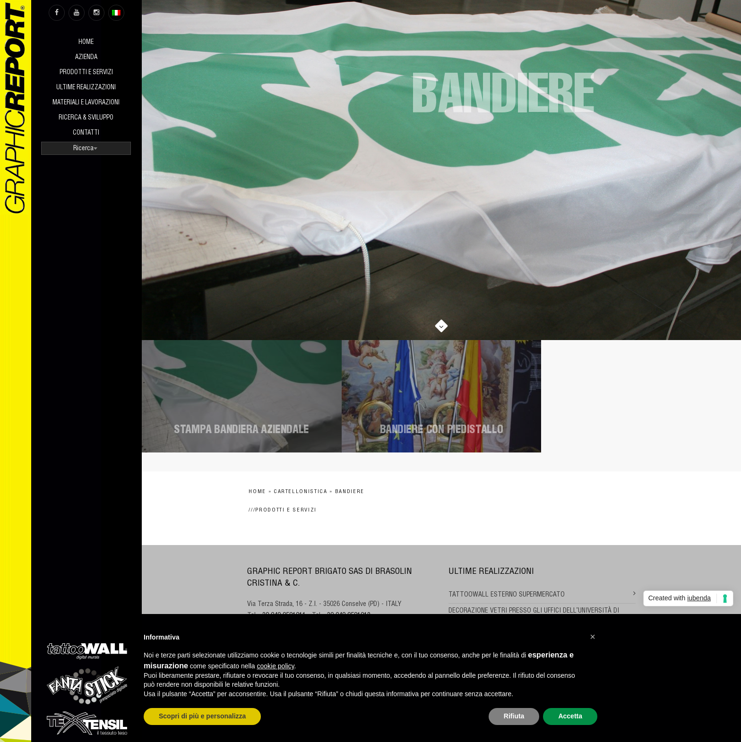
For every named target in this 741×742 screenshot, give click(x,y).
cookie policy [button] (275, 666)
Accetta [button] (570, 716)
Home (86, 43)
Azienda (86, 58)
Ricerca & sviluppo (86, 118)
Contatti (86, 133)
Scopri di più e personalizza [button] (202, 716)
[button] (592, 636)
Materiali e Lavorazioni (86, 103)
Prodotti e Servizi (86, 73)
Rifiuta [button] (514, 716)
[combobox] (86, 148)
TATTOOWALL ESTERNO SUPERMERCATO (506, 595)
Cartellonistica (300, 492)
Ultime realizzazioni (86, 88)
